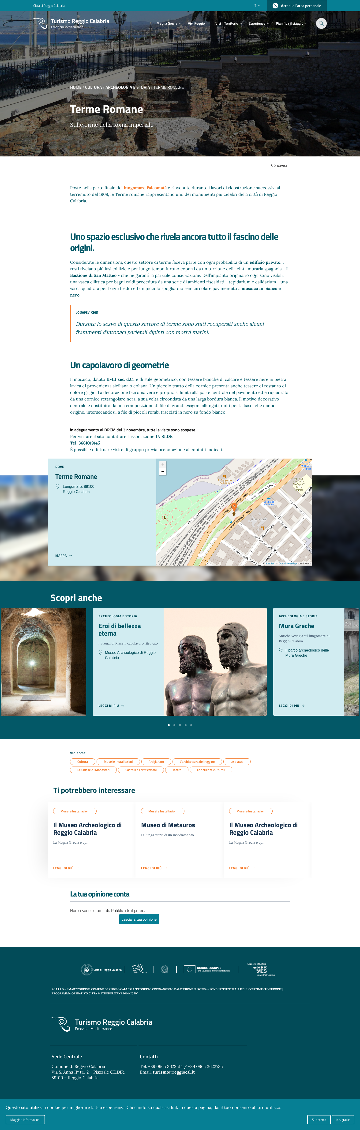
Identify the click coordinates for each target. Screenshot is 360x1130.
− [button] (162, 471)
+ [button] (162, 464)
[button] (169, 724)
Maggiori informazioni (25, 1119)
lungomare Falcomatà (146, 187)
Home (76, 87)
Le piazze (237, 761)
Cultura (93, 87)
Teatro (176, 769)
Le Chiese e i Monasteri (93, 769)
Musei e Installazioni (118, 761)
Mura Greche (296, 626)
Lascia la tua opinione (139, 919)
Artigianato (156, 761)
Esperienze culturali (211, 769)
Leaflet (270, 563)
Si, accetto (319, 1119)
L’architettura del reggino (197, 761)
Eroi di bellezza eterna (119, 629)
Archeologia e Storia (127, 87)
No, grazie (343, 1119)
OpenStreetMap (288, 563)
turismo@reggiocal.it (174, 1072)
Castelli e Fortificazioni (141, 769)
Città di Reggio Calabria (49, 5)
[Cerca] (321, 23)
